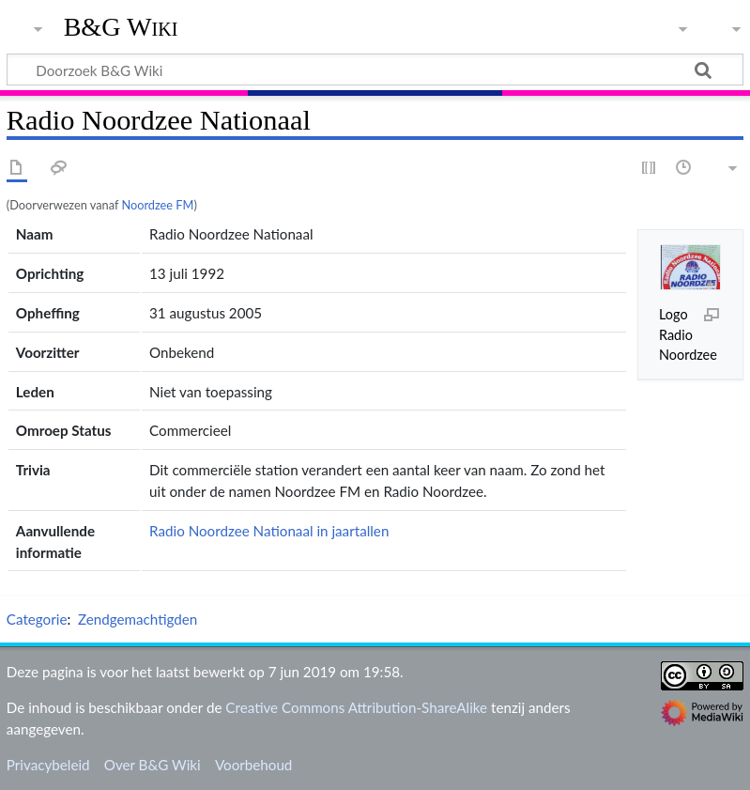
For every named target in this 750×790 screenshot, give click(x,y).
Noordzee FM (157, 204)
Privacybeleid (48, 764)
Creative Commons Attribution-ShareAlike (356, 707)
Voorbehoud (253, 764)
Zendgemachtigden (137, 619)
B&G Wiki (121, 27)
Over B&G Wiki (152, 764)
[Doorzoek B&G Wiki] (375, 69)
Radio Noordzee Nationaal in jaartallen (269, 530)
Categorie (37, 619)
